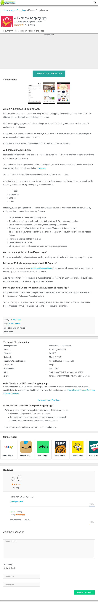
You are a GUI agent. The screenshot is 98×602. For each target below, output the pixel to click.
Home (6, 10)
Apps (13, 10)
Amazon (42, 168)
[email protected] (17, 497)
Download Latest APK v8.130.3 (49, 73)
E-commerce (14, 324)
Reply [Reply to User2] (91, 522)
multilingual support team (41, 268)
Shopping (21, 10)
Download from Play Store (49, 400)
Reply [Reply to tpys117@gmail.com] (91, 504)
